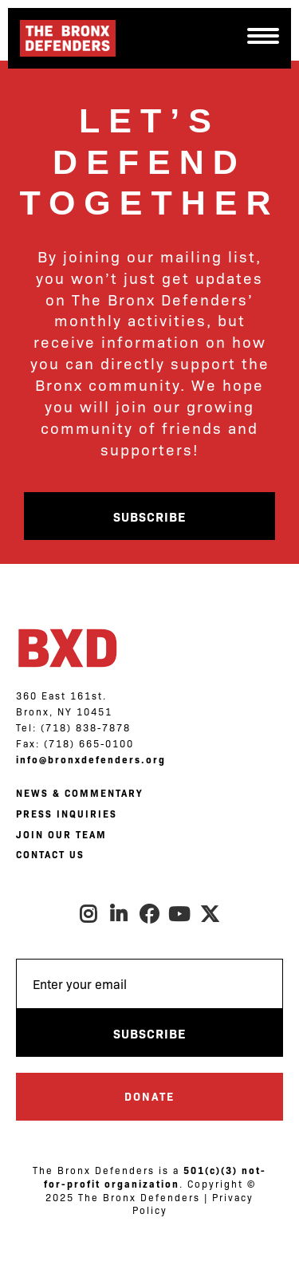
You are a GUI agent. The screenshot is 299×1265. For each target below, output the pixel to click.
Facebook (150, 914)
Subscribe (149, 516)
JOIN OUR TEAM (61, 834)
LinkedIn (119, 914)
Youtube (180, 914)
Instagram (89, 914)
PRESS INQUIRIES (66, 813)
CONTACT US (50, 854)
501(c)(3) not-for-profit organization (155, 1177)
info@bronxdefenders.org (91, 759)
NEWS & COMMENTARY (79, 792)
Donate (149, 1096)
